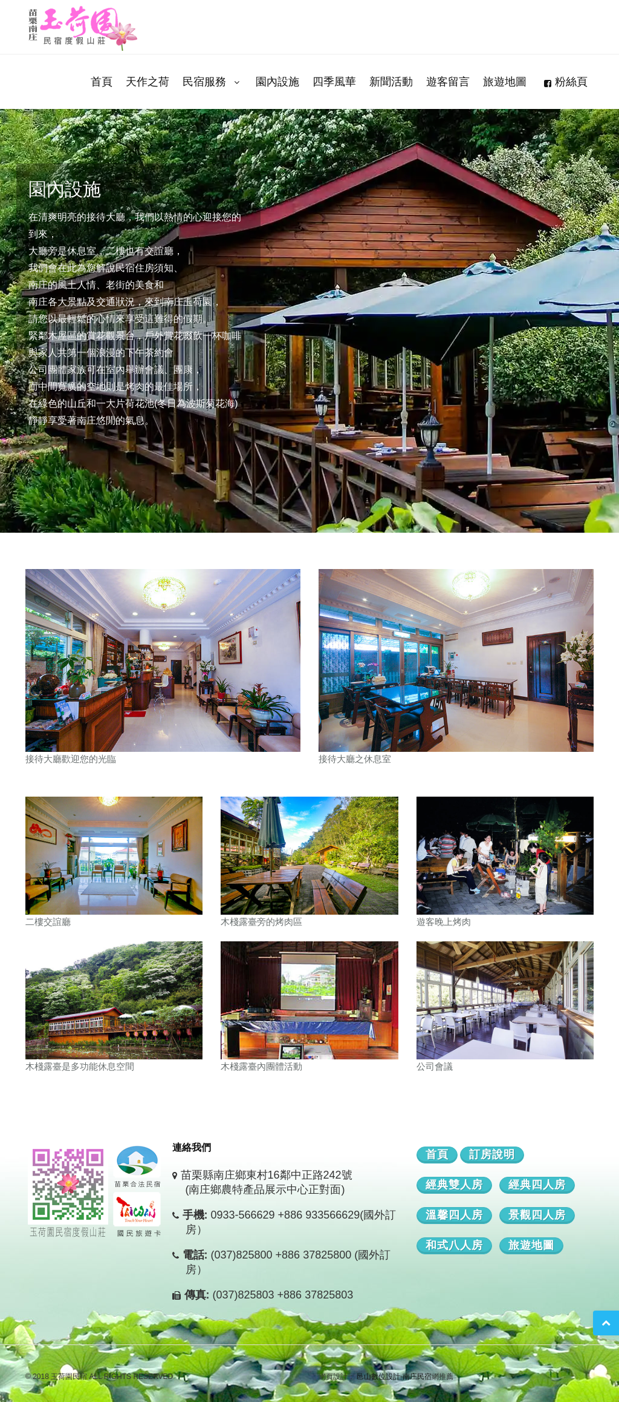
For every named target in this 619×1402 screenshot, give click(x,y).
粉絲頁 (564, 82)
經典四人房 (537, 1185)
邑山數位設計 (378, 1376)
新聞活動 (391, 82)
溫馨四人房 (454, 1215)
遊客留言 (448, 82)
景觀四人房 (537, 1215)
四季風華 (334, 82)
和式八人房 (454, 1245)
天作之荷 (147, 82)
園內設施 (277, 82)
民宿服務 (212, 82)
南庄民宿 (417, 1376)
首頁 (101, 82)
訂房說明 (492, 1154)
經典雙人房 (454, 1185)
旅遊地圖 (505, 82)
